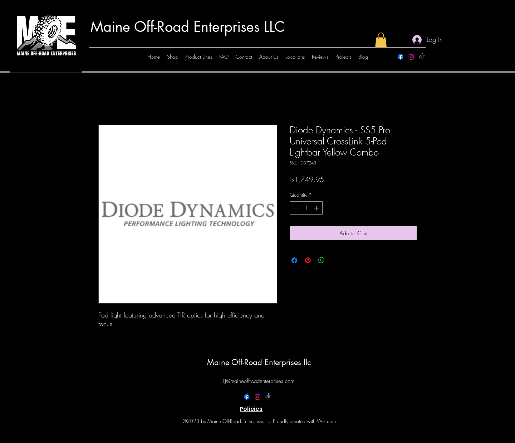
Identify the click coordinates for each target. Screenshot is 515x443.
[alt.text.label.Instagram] (411, 56)
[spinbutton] (306, 208)
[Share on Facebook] (294, 260)
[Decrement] (295, 208)
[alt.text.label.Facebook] (400, 56)
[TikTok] (422, 56)
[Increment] (317, 208)
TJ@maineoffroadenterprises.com (258, 381)
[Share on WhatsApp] (321, 260)
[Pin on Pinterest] (308, 260)
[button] (381, 40)
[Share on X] (335, 260)
